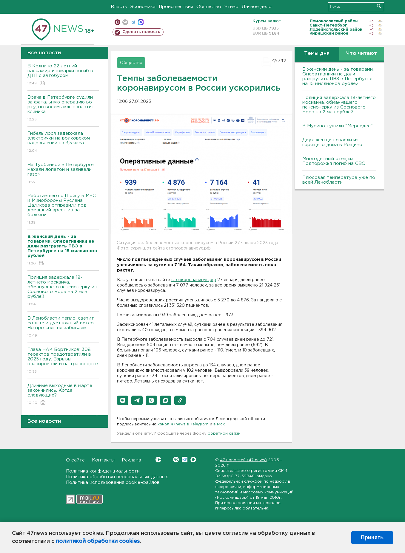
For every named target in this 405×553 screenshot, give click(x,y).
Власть (119, 7)
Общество (208, 7)
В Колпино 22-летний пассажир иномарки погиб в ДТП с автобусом (63, 75)
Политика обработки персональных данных (117, 477)
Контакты (103, 460)
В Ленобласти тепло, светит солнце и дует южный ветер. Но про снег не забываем (63, 327)
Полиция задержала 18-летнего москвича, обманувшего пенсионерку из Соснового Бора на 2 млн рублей (63, 291)
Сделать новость (141, 32)
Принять (372, 537)
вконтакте (125, 22)
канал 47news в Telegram (183, 424)
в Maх (219, 424)
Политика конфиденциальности (103, 471)
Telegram (184, 459)
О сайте (75, 460)
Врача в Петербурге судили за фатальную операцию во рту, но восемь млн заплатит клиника (63, 108)
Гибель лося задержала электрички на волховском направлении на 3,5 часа (63, 142)
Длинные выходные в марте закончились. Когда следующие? (63, 394)
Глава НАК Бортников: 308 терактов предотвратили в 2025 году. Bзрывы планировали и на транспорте (63, 361)
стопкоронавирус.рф (193, 280)
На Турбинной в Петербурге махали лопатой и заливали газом (63, 174)
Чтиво (231, 7)
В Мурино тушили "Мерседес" (337, 126)
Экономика (142, 7)
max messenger (141, 22)
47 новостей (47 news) (243, 460)
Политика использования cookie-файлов (113, 482)
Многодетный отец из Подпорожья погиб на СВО (334, 161)
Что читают (361, 53)
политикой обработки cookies (98, 541)
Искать (379, 6)
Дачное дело (257, 7)
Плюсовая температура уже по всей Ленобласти (338, 180)
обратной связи (224, 433)
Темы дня (316, 53)
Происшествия (176, 7)
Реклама (131, 460)
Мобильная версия (117, 22)
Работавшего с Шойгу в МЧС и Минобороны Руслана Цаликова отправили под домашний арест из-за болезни (63, 209)
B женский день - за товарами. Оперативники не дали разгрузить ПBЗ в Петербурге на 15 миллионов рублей (338, 76)
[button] (122, 400)
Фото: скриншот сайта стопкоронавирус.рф (164, 248)
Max (193, 459)
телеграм (133, 22)
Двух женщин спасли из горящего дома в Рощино (332, 142)
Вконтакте (158, 459)
